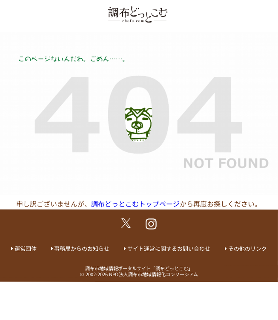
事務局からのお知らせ (81, 248)
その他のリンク (247, 248)
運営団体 (25, 248)
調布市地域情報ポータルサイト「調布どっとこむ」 (139, 268)
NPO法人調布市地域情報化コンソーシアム (153, 274)
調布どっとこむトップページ (135, 203)
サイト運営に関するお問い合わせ (168, 248)
